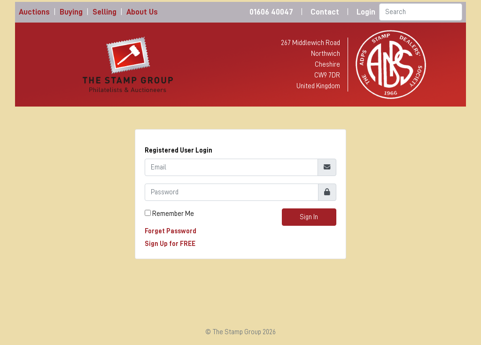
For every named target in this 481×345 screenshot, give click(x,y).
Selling (104, 12)
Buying (71, 12)
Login (366, 12)
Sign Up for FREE (170, 243)
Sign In (309, 217)
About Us (142, 12)
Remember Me (173, 213)
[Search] (420, 12)
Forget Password (170, 231)
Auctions (34, 12)
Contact (324, 12)
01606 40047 (271, 12)
